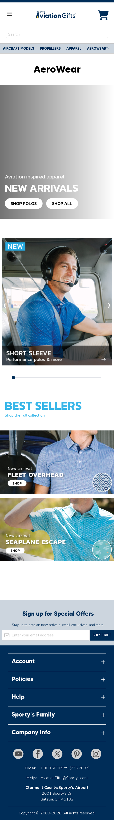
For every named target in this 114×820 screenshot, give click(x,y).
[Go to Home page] (56, 14)
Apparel (73, 48)
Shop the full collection (25, 415)
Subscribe (101, 635)
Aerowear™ (98, 48)
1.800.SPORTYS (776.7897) (65, 768)
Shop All (62, 203)
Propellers (50, 48)
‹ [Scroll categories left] (5, 304)
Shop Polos (24, 203)
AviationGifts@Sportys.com (64, 778)
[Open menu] (9, 14)
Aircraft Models (18, 48)
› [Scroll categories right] (109, 304)
